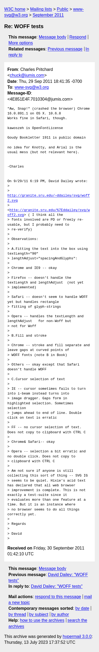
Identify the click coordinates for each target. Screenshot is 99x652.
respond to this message (58, 596)
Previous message (65, 49)
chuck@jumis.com (27, 75)
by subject (38, 614)
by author (60, 614)
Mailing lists (41, 9)
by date (82, 608)
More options (20, 43)
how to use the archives (42, 620)
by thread (17, 614)
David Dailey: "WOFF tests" (56, 586)
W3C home (14, 9)
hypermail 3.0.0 (77, 636)
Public (62, 9)
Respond (77, 37)
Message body (52, 37)
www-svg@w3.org (32, 87)
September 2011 (48, 15)
